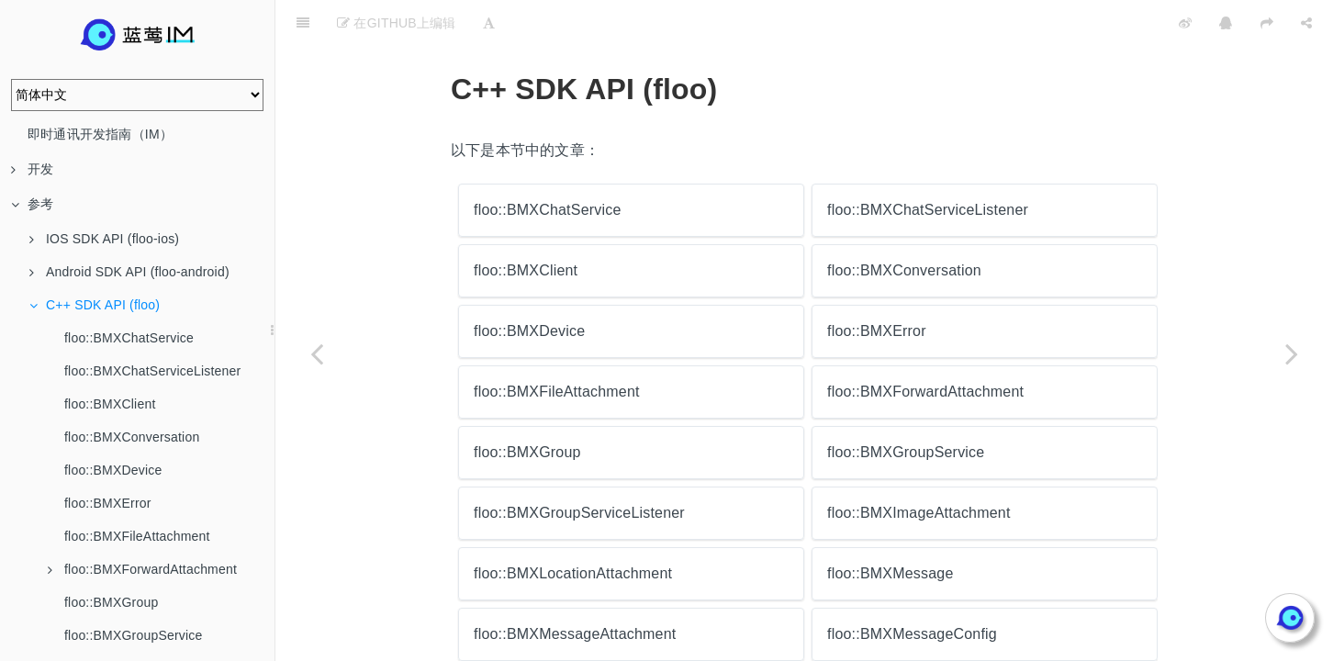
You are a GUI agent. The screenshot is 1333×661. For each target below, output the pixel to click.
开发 (32, 169)
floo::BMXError (107, 503)
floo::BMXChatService (129, 337)
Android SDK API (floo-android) (129, 271)
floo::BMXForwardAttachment (142, 569)
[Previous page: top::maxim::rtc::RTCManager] (316, 353)
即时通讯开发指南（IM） (100, 134)
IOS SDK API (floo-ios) (104, 238)
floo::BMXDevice (113, 470)
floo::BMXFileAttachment (137, 536)
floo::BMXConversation (131, 437)
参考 (32, 203)
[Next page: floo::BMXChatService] (1291, 353)
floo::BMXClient (109, 404)
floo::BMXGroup (111, 602)
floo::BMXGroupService (133, 635)
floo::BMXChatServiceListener (152, 371)
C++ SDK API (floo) (94, 304)
